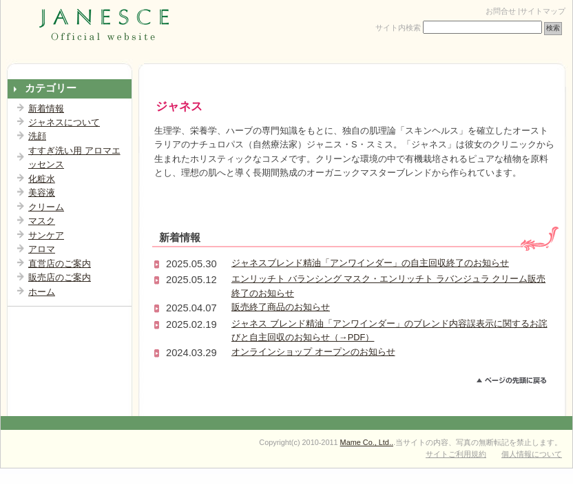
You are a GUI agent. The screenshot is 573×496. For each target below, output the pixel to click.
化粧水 (41, 179)
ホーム (41, 292)
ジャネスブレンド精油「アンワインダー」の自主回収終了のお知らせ (370, 263)
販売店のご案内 (59, 277)
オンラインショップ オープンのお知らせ (313, 352)
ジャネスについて (64, 122)
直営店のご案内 (59, 263)
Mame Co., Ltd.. (366, 442)
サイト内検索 (398, 27)
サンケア (46, 235)
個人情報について (531, 454)
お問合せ (501, 11)
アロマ (41, 249)
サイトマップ (542, 11)
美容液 (41, 192)
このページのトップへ (518, 382)
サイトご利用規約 (456, 454)
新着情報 (46, 108)
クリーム (46, 207)
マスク (41, 221)
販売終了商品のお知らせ (280, 307)
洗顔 (37, 136)
